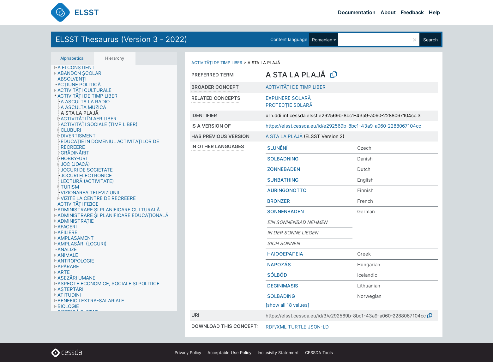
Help (434, 12)
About (388, 12)
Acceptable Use (229, 352)
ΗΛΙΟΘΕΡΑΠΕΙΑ (285, 254)
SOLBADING (281, 296)
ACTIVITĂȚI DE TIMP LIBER (216, 62)
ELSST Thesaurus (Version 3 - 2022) (121, 39)
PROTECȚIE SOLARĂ (289, 105)
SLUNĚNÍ (277, 148)
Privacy (188, 352)
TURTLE (297, 327)
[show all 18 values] (287, 305)
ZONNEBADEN (283, 169)
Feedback (412, 12)
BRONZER (278, 201)
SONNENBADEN (285, 211)
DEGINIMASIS (282, 286)
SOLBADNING (282, 159)
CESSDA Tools (319, 352)
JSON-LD (318, 327)
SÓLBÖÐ (277, 275)
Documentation (357, 12)
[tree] (114, 188)
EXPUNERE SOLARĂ (288, 98)
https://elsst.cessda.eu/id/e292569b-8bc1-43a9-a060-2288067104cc (343, 126)
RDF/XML (276, 327)
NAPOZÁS (279, 265)
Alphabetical (72, 58)
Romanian (322, 39)
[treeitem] (78, 67)
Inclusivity (278, 352)
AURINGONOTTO (287, 190)
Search (430, 39)
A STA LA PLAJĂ (284, 136)
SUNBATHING (282, 180)
